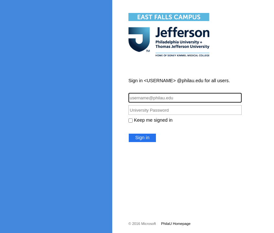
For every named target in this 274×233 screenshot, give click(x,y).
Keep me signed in (153, 120)
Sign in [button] (142, 137)
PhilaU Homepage (176, 224)
